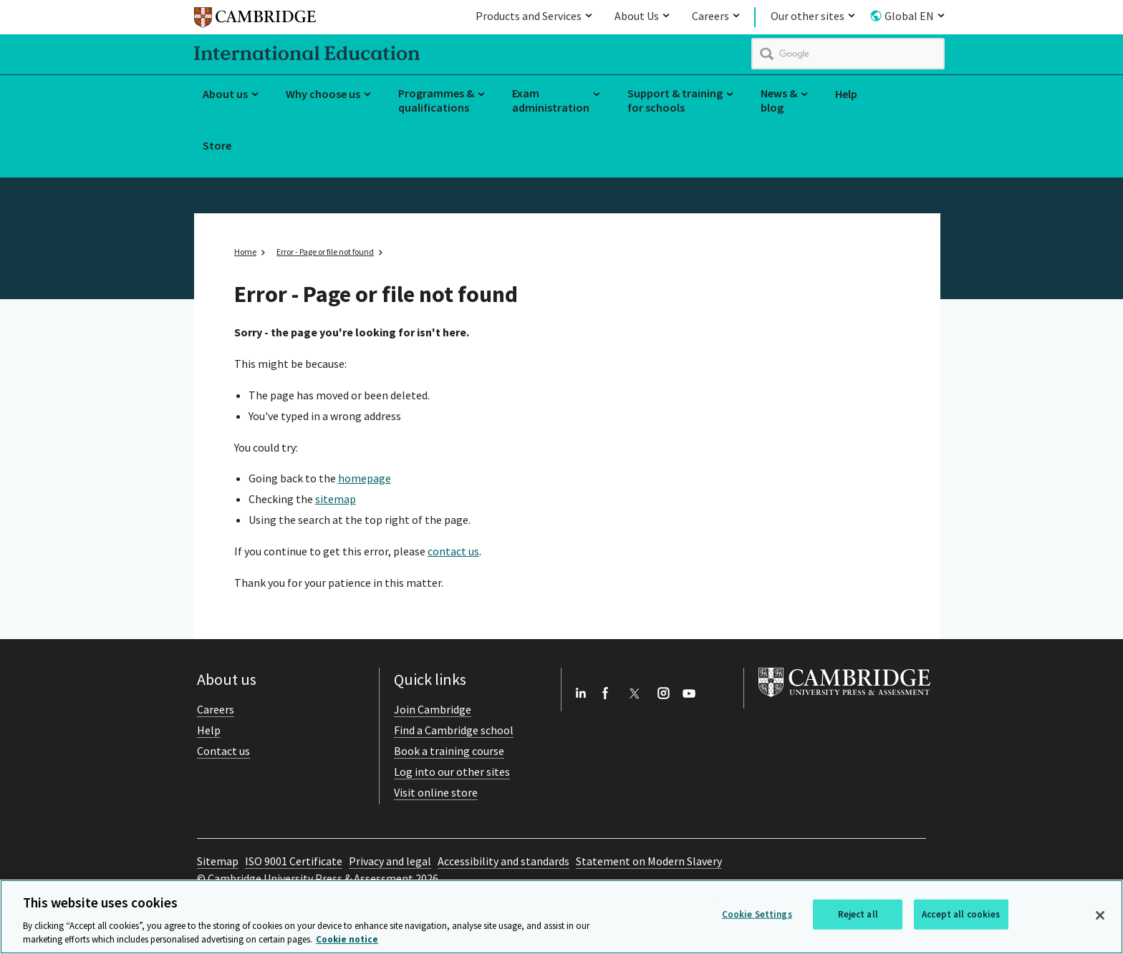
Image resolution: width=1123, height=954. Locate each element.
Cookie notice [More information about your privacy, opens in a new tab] (347, 940)
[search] (848, 53)
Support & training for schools (675, 100)
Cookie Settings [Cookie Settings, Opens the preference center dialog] (757, 914)
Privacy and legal (390, 861)
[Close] (1100, 915)
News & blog (779, 100)
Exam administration (550, 100)
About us (225, 94)
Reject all (858, 914)
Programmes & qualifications (436, 100)
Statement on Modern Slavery (649, 861)
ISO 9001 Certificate (293, 861)
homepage (364, 478)
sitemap (335, 499)
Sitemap (217, 861)
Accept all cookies (961, 914)
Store (217, 145)
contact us (453, 551)
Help (846, 94)
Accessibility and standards (503, 861)
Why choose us (323, 94)
